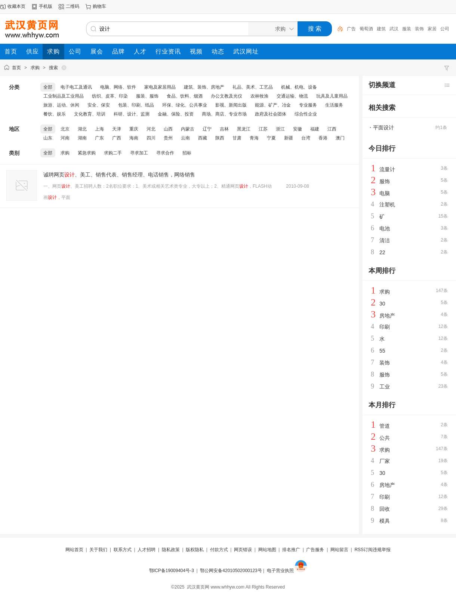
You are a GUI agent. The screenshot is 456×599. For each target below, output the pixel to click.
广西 (116, 138)
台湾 (305, 138)
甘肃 (236, 138)
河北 (151, 129)
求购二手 (113, 153)
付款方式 (219, 549)
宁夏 (271, 138)
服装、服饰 (147, 96)
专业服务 (308, 105)
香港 (322, 138)
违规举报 (382, 549)
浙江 (280, 129)
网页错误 (243, 549)
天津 (116, 129)
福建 (314, 129)
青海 (254, 138)
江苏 (263, 129)
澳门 (340, 138)
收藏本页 (16, 6)
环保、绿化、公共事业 (184, 105)
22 (382, 252)
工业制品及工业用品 (63, 96)
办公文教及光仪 (226, 96)
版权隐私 (195, 549)
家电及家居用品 (160, 87)
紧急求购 (87, 153)
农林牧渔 (259, 96)
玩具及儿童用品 (332, 96)
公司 (444, 28)
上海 (99, 129)
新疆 (288, 138)
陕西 (219, 138)
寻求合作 (165, 153)
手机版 (45, 6)
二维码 (72, 6)
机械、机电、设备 (299, 87)
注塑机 (387, 205)
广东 (99, 138)
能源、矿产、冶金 (273, 105)
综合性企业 (306, 114)
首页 (16, 67)
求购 (35, 67)
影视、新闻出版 (231, 105)
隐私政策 (171, 549)
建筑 (381, 28)
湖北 (82, 129)
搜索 (53, 67)
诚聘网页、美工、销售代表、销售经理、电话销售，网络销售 (119, 175)
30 (382, 304)
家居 (432, 28)
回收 (384, 509)
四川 (151, 138)
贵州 (168, 138)
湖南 (82, 138)
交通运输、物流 (292, 96)
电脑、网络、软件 (118, 87)
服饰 (384, 181)
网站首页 (74, 549)
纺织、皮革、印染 (110, 96)
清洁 (384, 240)
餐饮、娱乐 (54, 114)
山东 (47, 138)
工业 (384, 387)
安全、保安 (98, 105)
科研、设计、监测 (132, 114)
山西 (168, 129)
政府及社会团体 (270, 114)
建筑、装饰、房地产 (204, 87)
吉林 (224, 129)
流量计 (387, 169)
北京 (65, 129)
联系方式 (123, 549)
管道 (384, 426)
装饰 (419, 28)
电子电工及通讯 (76, 87)
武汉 (393, 28)
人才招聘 (146, 549)
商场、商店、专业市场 (224, 114)
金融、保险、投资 (176, 114)
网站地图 (267, 549)
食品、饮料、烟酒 (185, 96)
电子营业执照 (280, 570)
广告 (351, 28)
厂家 (384, 461)
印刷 (384, 327)
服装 (406, 28)
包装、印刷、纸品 (136, 105)
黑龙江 (243, 129)
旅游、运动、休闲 (61, 105)
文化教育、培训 (89, 114)
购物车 (99, 6)
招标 (186, 153)
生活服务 (334, 105)
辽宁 (207, 129)
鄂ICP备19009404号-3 (171, 570)
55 (382, 351)
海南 (133, 138)
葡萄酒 (366, 28)
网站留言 (339, 549)
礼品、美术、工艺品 (252, 87)
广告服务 (315, 549)
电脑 (384, 193)
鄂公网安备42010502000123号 (231, 570)
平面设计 (383, 127)
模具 (384, 521)
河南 (65, 138)
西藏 (202, 138)
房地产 (387, 316)
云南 (185, 138)
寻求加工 (139, 153)
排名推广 (291, 549)
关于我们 (98, 549)
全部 (47, 87)
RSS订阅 (363, 549)
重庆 (133, 129)
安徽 (297, 129)
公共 (384, 438)
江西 (331, 129)
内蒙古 (187, 129)
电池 (384, 228)
